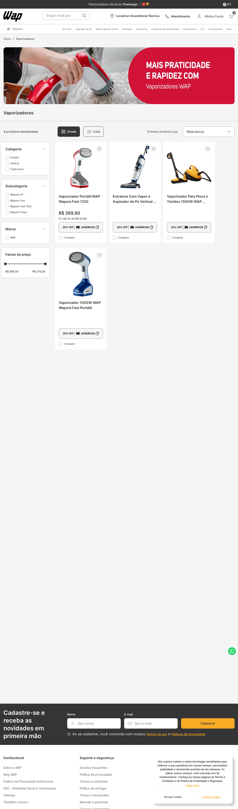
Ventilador (127, 29)
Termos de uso (156, 734)
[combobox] (66, 15)
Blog (229, 29)
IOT (202, 29)
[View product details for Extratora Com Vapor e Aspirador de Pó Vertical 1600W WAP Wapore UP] (135, 192)
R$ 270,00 (38, 271)
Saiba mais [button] (192, 785)
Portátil (14, 157)
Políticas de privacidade (188, 734)
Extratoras (142, 29)
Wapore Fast (17, 200)
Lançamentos (215, 29)
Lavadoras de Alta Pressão (165, 29)
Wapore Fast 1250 (21, 206)
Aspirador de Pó (84, 29)
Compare (69, 237)
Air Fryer (67, 29)
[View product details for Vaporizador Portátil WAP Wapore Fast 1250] (81, 192)
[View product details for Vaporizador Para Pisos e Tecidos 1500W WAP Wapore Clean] (189, 192)
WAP (13, 237)
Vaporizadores (25, 38)
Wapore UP (16, 194)
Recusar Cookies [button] (173, 797)
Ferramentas (190, 29)
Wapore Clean (18, 212)
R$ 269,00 (11, 271)
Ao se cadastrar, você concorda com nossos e (138, 734)
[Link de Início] (7, 39)
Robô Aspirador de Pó (107, 29)
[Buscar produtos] (84, 15)
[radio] (69, 131)
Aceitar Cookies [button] (212, 797)
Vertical (14, 163)
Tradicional (16, 169)
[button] (25, 149)
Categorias (14, 29)
